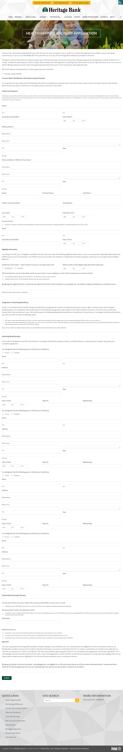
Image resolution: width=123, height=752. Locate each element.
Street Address (6, 167)
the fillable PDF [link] (29, 55)
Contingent (17, 352)
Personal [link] (19, 17)
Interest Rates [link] (10, 725)
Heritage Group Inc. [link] (20, 749)
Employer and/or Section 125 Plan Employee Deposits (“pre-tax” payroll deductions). (27, 279)
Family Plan (20, 268)
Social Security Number (11, 117)
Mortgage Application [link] (13, 729)
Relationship (87, 401)
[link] (120, 2)
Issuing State (68, 203)
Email (4, 193)
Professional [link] (56, 17)
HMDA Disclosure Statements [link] (79, 749)
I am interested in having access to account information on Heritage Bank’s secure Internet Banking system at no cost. (36, 635)
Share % (45, 401)
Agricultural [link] (31, 17)
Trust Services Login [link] (12, 716)
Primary (7, 352)
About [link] (112, 17)
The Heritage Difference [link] (14, 704)
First (3, 113)
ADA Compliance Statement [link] (59, 749)
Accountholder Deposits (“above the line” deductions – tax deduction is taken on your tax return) (30, 276)
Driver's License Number (11, 203)
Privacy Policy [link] (45, 749)
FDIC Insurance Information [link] (15, 721)
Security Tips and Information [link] (16, 708)
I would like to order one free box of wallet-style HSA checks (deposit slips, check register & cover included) (33, 633)
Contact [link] (77, 17)
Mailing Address (6, 134)
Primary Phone (48, 193)
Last (64, 113)
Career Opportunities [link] (90, 17)
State (64, 148)
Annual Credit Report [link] (13, 733)
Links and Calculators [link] (13, 712)
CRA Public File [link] (10, 737)
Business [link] (44, 17)
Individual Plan (9, 268)
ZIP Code (4, 156)
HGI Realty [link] (104, 17)
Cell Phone (87, 193)
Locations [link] (68, 17)
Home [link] (10, 17)
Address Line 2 (6, 141)
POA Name (6, 618)
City (3, 148)
